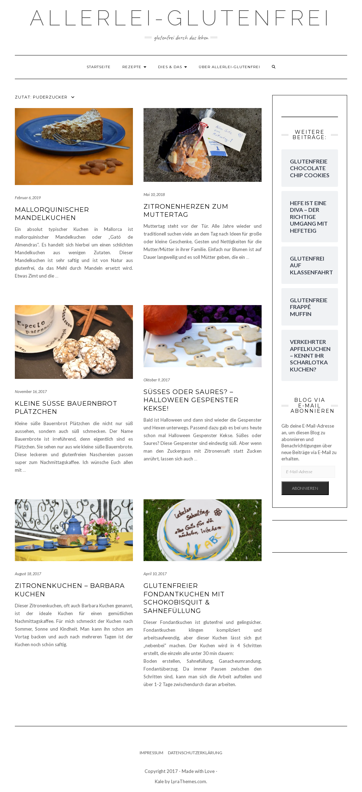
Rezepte (134, 67)
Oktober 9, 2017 (157, 379)
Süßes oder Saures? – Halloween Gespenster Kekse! (191, 400)
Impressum (151, 752)
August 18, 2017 (28, 573)
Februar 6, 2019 (28, 197)
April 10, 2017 (155, 573)
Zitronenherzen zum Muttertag (186, 211)
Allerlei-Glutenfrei (181, 18)
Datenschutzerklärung (195, 752)
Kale (159, 781)
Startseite (99, 67)
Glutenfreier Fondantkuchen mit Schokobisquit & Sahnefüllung (184, 598)
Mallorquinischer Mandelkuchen (52, 214)
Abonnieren (305, 488)
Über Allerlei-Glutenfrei (229, 67)
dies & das (172, 67)
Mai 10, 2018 (154, 194)
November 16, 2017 (31, 391)
